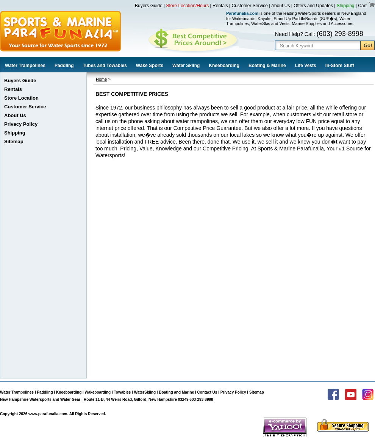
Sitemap (13, 141)
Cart (362, 5)
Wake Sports (149, 65)
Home (101, 79)
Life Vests (305, 65)
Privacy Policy (21, 124)
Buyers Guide (148, 5)
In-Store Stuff (339, 65)
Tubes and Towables (105, 65)
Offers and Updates (314, 5)
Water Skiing (186, 65)
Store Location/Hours (187, 5)
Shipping (346, 5)
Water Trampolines (25, 65)
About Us (280, 5)
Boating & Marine (267, 65)
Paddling (64, 65)
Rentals (220, 5)
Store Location (21, 98)
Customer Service (250, 5)
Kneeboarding (224, 65)
